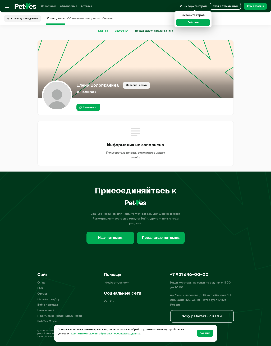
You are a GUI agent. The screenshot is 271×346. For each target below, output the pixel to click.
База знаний (45, 310)
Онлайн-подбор (48, 299)
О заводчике (56, 18)
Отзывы (86, 6)
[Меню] (7, 6)
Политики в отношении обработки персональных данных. (105, 334)
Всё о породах (47, 305)
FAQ (40, 288)
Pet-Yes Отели (47, 321)
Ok (112, 301)
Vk (105, 301)
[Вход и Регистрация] (225, 6)
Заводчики (48, 6)
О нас (41, 282)
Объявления (68, 6)
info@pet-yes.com (116, 282)
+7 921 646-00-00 (189, 275)
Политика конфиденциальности (59, 316)
